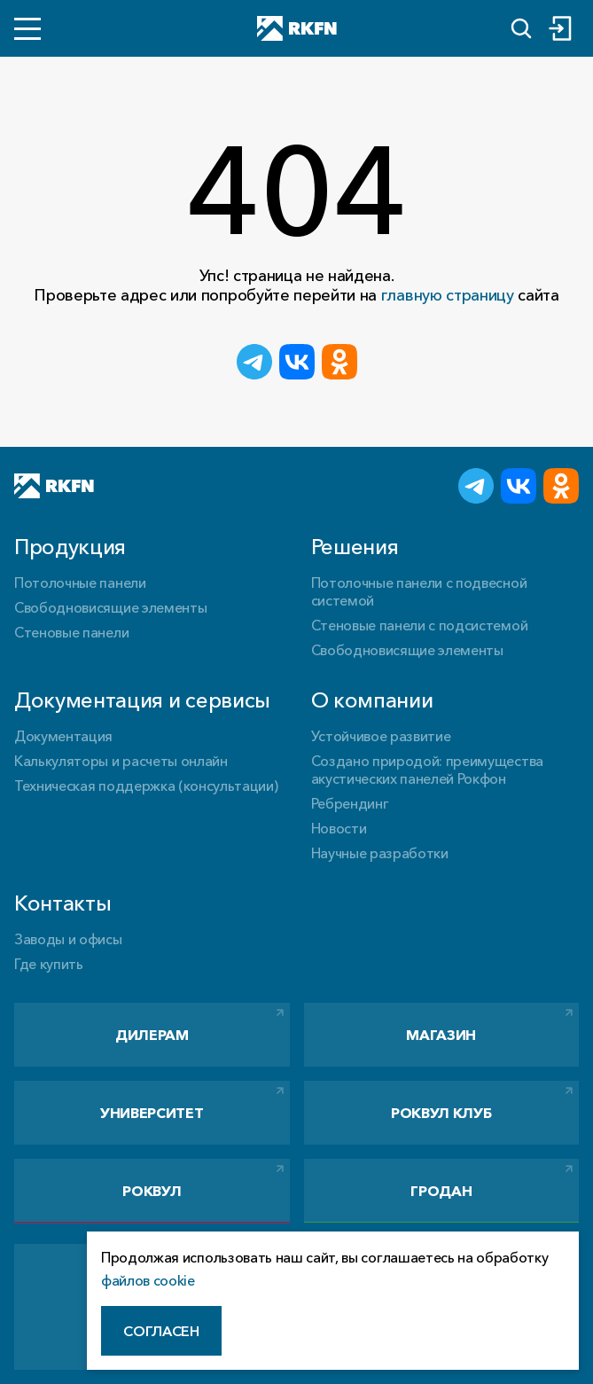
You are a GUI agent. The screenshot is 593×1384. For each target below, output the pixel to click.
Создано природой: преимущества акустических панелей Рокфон (427, 769)
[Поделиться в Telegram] (254, 361)
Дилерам (152, 1035)
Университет (151, 1113)
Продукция (70, 546)
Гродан (441, 1191)
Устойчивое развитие (381, 736)
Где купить (48, 964)
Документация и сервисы (142, 700)
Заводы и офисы (68, 939)
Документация (63, 736)
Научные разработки (380, 853)
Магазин (441, 1035)
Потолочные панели (80, 582)
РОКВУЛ (151, 1191)
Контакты (62, 903)
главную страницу (447, 295)
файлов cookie (148, 1280)
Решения (355, 546)
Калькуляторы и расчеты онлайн (121, 761)
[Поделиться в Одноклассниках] (339, 361)
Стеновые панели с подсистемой (419, 625)
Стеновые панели (71, 632)
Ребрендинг (350, 803)
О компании (372, 700)
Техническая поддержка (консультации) (145, 785)
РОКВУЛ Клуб (441, 1113)
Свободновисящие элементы (110, 607)
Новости (339, 828)
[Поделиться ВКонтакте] (297, 361)
